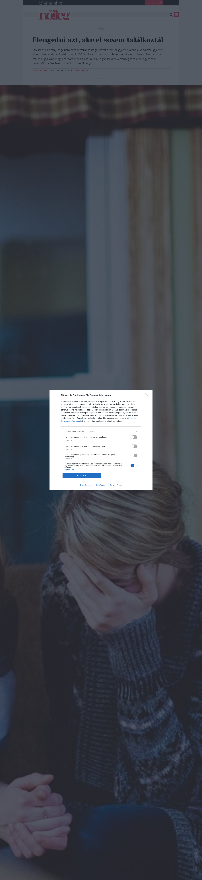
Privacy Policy (116, 485)
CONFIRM (82, 476)
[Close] (147, 395)
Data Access (101, 485)
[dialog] (101, 440)
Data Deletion (86, 485)
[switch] (134, 437)
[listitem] (101, 431)
